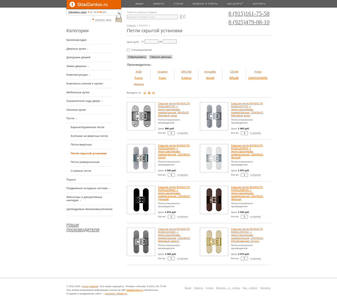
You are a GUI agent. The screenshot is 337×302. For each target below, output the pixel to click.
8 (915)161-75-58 (249, 14)
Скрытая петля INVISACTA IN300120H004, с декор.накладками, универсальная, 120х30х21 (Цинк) (174, 151)
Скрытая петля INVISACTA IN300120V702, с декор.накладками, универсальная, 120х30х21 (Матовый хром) (247, 109)
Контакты (265, 288)
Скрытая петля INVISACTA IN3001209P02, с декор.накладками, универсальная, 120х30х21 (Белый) (247, 151)
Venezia (139, 84)
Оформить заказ (77, 12)
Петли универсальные (85, 162)
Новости (198, 288)
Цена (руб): (133, 42)
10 (145, 92)
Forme (139, 78)
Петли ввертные (81, 144)
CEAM (234, 71)
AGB (138, 71)
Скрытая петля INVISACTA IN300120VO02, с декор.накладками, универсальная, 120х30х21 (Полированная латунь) (247, 235)
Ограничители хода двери (83, 101)
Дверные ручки (76, 48)
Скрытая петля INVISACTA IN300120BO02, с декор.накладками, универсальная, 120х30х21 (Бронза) (247, 193)
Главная (131, 25)
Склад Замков (90, 286)
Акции (188, 288)
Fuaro (162, 78)
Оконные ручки (76, 109)
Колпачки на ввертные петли (89, 136)
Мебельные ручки (78, 92)
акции (139, 3)
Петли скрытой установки (89, 153)
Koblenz (186, 78)
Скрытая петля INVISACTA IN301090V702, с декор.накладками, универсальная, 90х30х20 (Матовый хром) (174, 109)
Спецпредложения (141, 50)
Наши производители (83, 227)
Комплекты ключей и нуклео (85, 83)
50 (153, 92)
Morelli (210, 78)
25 (149, 92)
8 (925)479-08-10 (249, 22)
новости (158, 3)
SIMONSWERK (258, 78)
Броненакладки (76, 39)
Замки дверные (76, 66)
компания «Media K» (116, 293)
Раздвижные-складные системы (87, 188)
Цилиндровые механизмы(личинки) (89, 209)
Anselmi (162, 71)
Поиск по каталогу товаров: (142, 12)
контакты (259, 3)
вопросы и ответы (205, 3)
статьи (178, 3)
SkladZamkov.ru (94, 4)
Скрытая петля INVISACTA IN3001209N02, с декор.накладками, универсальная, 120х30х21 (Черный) (174, 193)
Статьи (209, 288)
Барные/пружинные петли (87, 127)
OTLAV (234, 78)
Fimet (258, 71)
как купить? (235, 3)
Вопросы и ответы (228, 288)
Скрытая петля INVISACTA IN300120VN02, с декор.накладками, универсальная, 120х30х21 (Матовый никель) (174, 235)
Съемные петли (81, 170)
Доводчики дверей (78, 57)
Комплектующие (77, 74)
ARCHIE (186, 71)
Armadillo (210, 71)
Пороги (71, 179)
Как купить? (250, 288)
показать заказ (103, 19)
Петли (70, 118)
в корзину (182, 133)
